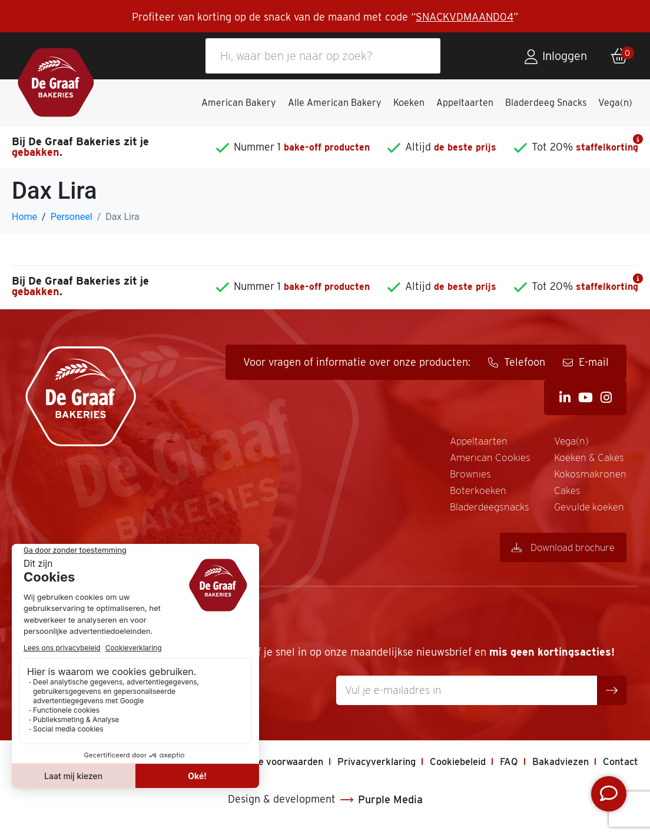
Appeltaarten (464, 102)
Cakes (564, 494)
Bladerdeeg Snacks (545, 102)
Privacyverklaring (354, 767)
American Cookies (484, 459)
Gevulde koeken (588, 512)
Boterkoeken (472, 494)
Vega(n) (615, 102)
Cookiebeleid (443, 767)
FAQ (499, 767)
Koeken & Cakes (588, 459)
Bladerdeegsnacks (484, 512)
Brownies (463, 476)
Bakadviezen (554, 767)
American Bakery (238, 102)
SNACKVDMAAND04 (464, 17)
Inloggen (564, 56)
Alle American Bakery (335, 102)
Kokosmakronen (588, 476)
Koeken (409, 102)
